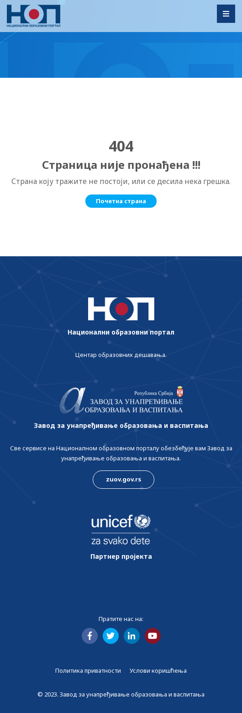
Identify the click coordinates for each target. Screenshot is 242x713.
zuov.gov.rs (123, 479)
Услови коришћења (158, 670)
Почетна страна (121, 201)
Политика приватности (88, 670)
